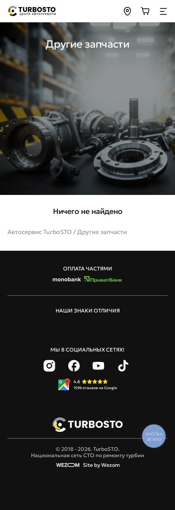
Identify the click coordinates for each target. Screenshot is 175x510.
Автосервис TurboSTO (39, 231)
